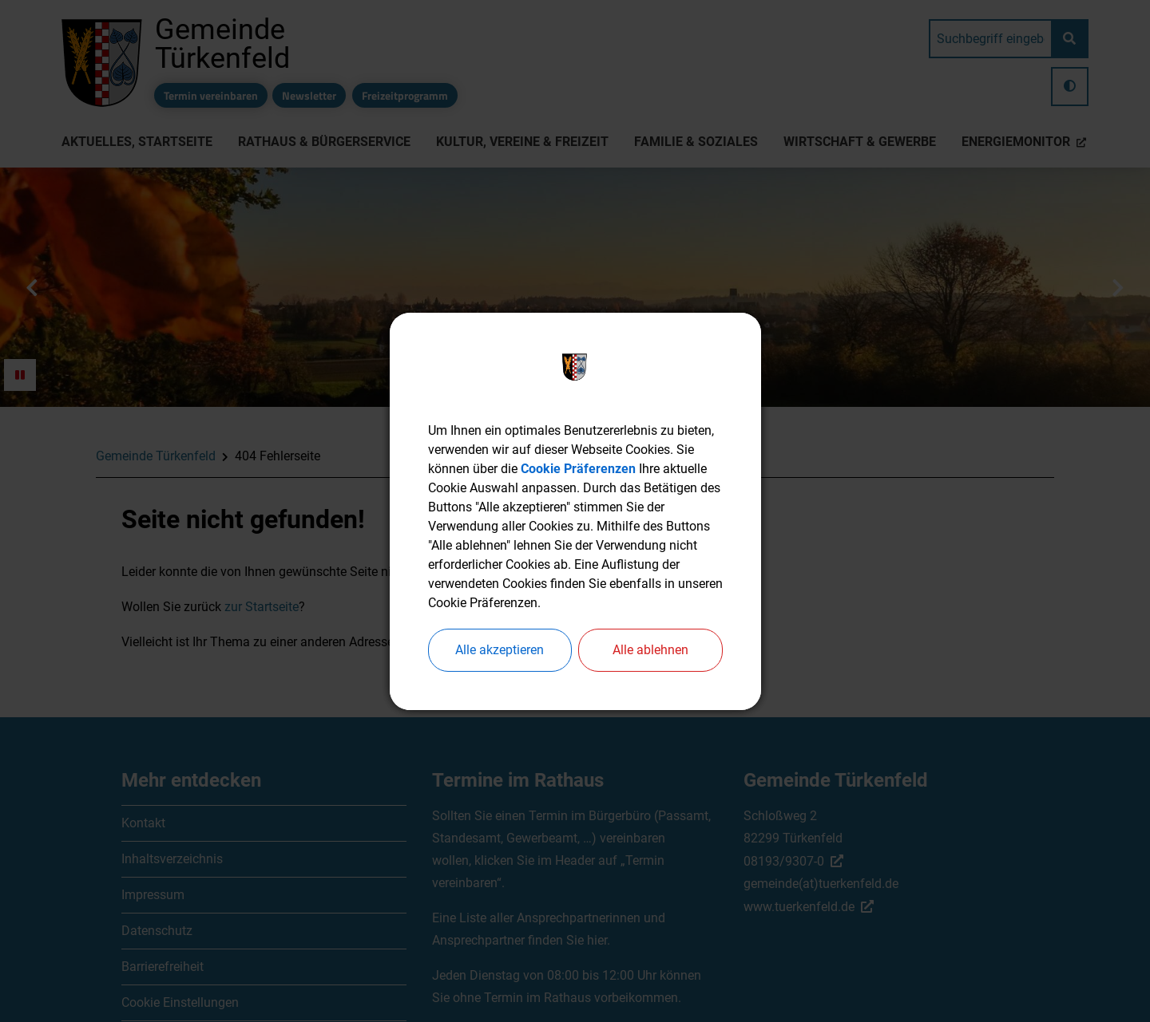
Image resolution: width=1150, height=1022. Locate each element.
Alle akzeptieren (499, 649)
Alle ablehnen (650, 649)
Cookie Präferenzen (578, 468)
